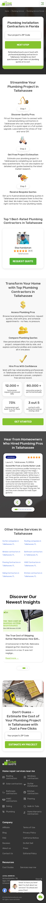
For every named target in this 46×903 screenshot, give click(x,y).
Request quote (23, 261)
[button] (16, 509)
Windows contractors (31, 777)
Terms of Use (29, 827)
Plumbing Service (18, 11)
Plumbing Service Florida (35, 11)
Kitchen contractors (31, 792)
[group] (23, 636)
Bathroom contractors (9, 792)
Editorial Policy (30, 853)
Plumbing (8, 811)
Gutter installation (31, 784)
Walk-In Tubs (31, 806)
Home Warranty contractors (33, 812)
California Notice (31, 838)
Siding (7, 806)
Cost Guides (8, 867)
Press (25, 848)
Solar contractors (12, 784)
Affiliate (6, 827)
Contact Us (7, 853)
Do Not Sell (28, 843)
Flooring (29, 799)
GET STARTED (23, 421)
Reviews (6, 843)
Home (7, 11)
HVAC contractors (9, 800)
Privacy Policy (29, 833)
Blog (4, 833)
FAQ (4, 838)
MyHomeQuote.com (15, 897)
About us (6, 848)
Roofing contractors (9, 777)
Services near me (28, 867)
